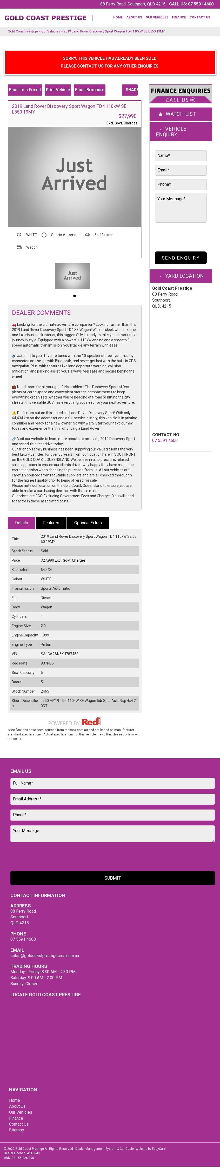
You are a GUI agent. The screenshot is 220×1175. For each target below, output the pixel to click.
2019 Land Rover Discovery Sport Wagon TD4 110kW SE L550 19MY (114, 31)
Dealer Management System (95, 1149)
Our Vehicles (157, 17)
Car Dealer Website (133, 1149)
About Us (134, 17)
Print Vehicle (58, 89)
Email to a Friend (25, 89)
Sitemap (16, 1129)
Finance (179, 17)
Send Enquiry (181, 258)
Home (118, 17)
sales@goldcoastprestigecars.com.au (44, 955)
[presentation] (176, 236)
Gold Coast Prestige (23, 31)
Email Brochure (89, 89)
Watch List (181, 114)
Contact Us (200, 17)
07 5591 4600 (201, 4)
